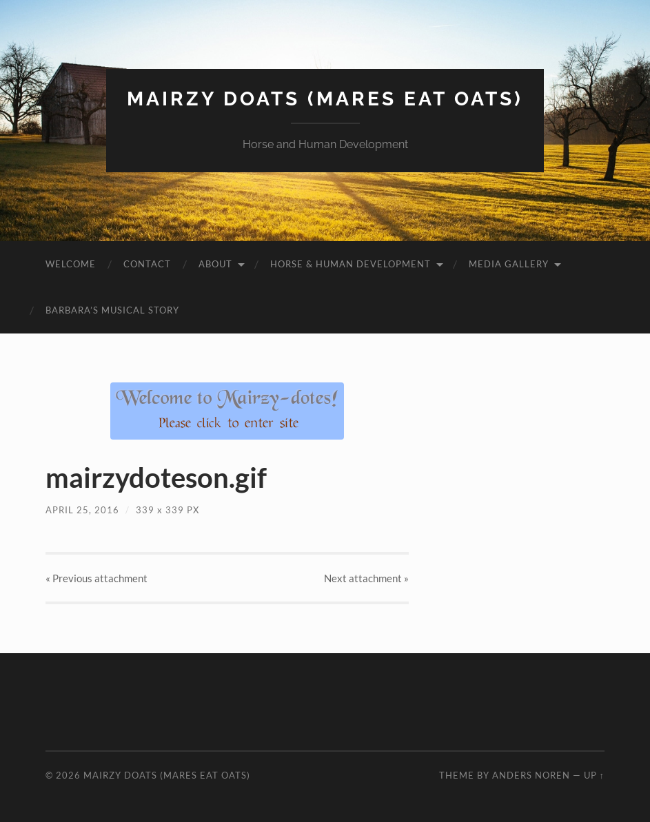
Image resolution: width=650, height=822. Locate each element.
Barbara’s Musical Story (112, 310)
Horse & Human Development (350, 263)
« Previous (96, 578)
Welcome (70, 263)
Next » (366, 578)
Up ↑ (594, 775)
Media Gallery (509, 263)
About (215, 263)
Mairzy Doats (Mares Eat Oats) (325, 99)
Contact (147, 263)
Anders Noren (531, 775)
